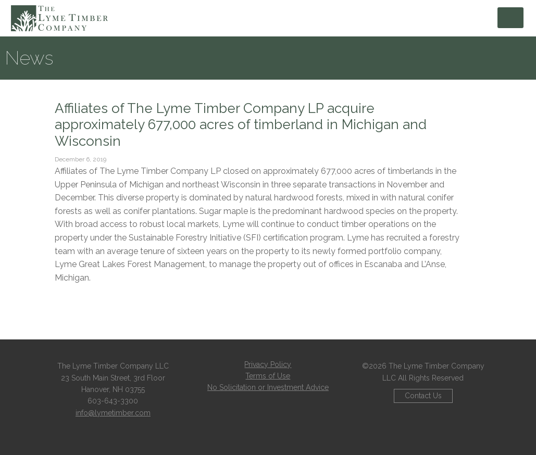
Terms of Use (267, 376)
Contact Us (423, 395)
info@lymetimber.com (113, 413)
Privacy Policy (267, 364)
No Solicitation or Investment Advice (268, 387)
